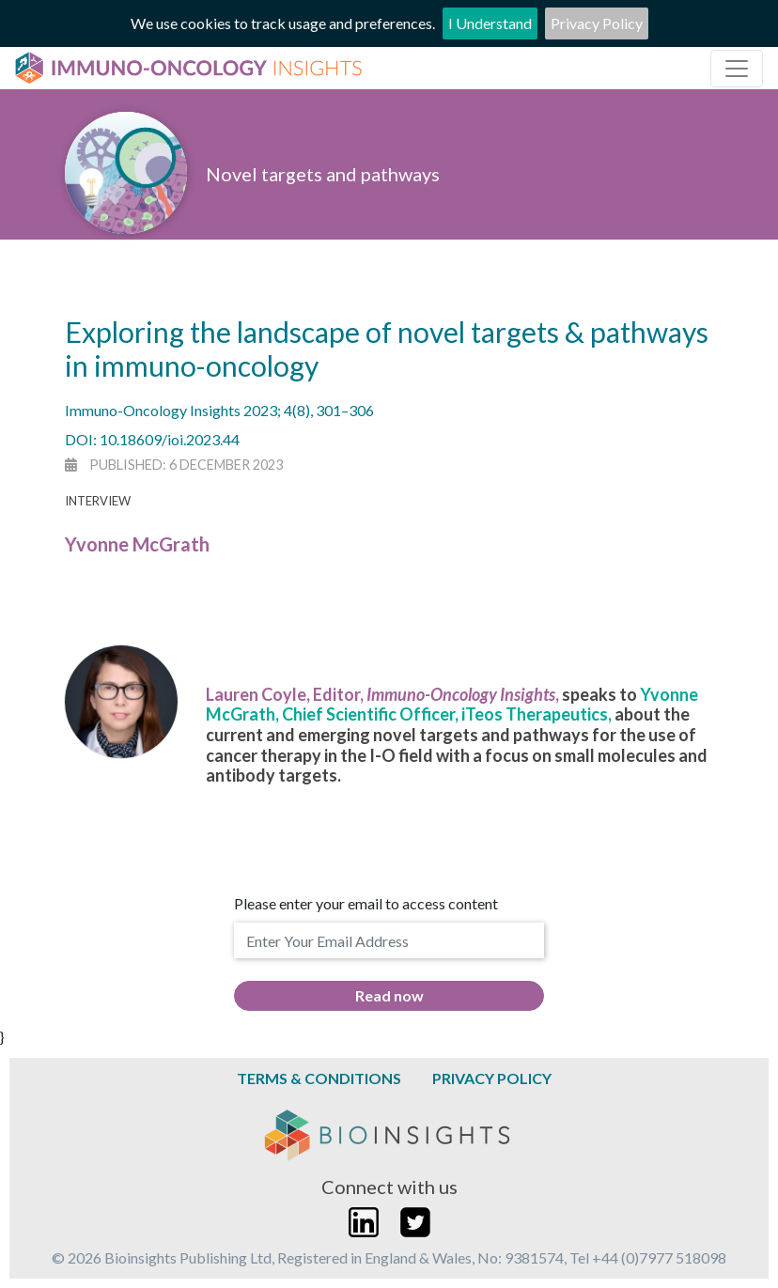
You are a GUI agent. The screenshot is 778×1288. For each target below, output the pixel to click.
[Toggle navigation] (736, 68)
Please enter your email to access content (366, 903)
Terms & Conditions (319, 1078)
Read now (389, 995)
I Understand (490, 23)
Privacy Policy (597, 23)
